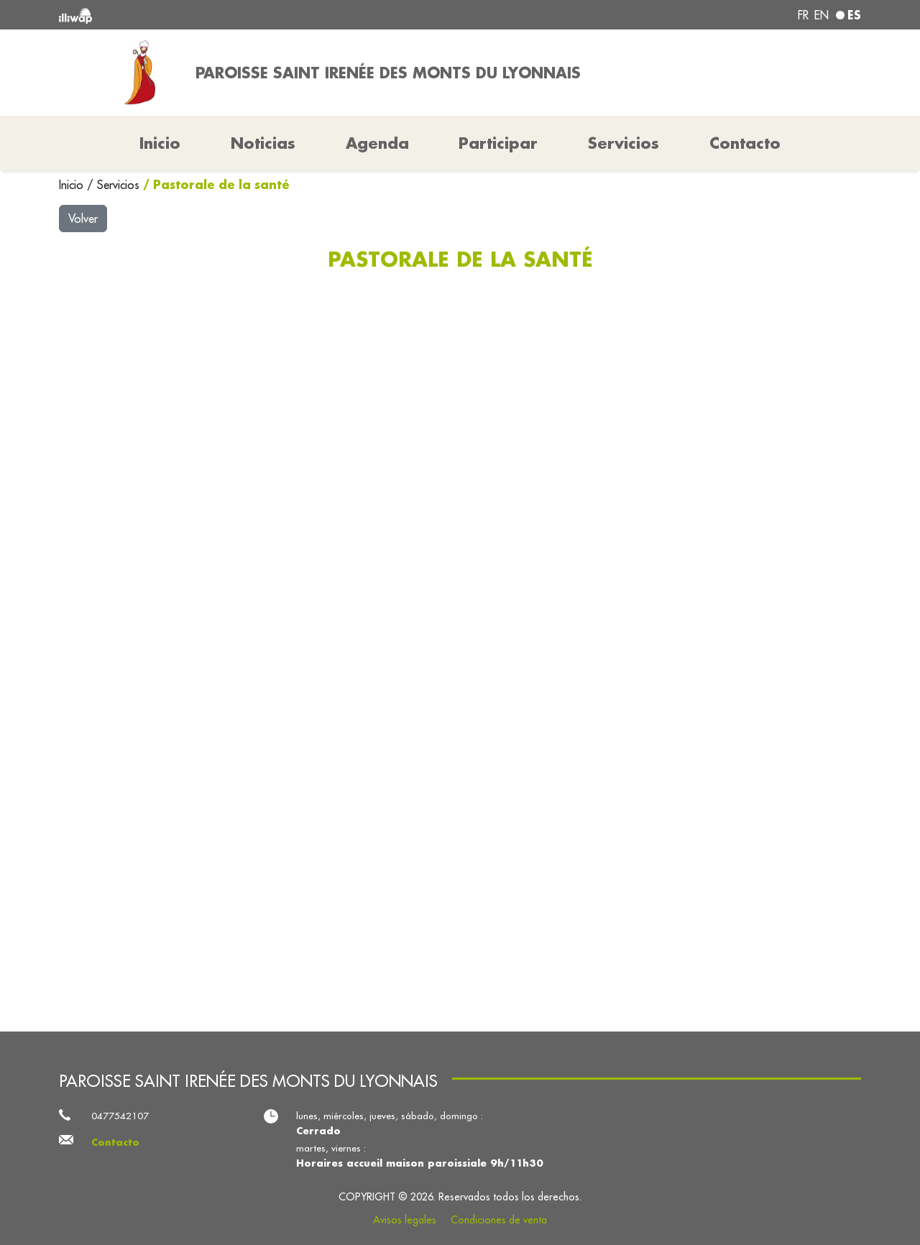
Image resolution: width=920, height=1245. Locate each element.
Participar (498, 143)
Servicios (120, 185)
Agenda (377, 143)
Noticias (263, 143)
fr (803, 15)
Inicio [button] (159, 143)
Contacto (745, 143)
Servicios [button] (623, 143)
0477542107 (120, 1116)
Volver (83, 218)
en (821, 15)
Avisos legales (404, 1219)
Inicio (73, 185)
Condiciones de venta (499, 1219)
